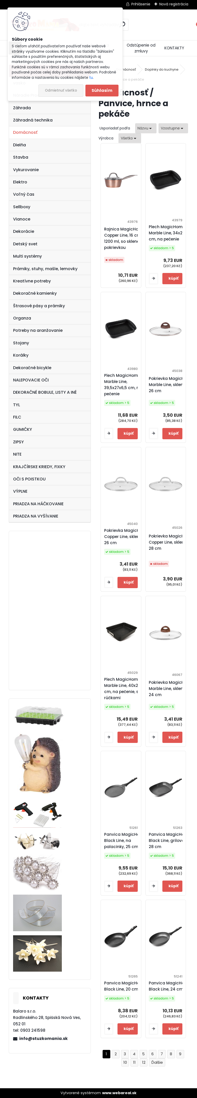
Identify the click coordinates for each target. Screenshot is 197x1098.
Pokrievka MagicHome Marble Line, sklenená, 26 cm (171, 384)
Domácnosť (25, 132)
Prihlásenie (140, 4)
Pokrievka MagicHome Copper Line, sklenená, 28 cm (171, 542)
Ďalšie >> (157, 1062)
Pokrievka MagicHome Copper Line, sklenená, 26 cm (126, 536)
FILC (17, 417)
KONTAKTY (174, 48)
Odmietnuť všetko (61, 90)
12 (143, 1062)
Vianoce (21, 219)
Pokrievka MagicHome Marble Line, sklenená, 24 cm (171, 688)
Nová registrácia (173, 4)
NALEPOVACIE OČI (31, 380)
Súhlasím (102, 90)
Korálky (20, 355)
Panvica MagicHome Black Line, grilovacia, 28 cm (170, 840)
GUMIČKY (22, 429)
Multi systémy (27, 256)
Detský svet (25, 244)
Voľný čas (23, 194)
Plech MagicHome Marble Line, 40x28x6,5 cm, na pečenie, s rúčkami (126, 688)
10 (125, 1062)
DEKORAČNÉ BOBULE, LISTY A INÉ (45, 392)
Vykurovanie (26, 170)
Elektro (20, 182)
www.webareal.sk (119, 1092)
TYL (16, 405)
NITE (17, 454)
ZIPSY (18, 442)
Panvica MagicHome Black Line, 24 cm (170, 986)
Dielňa (19, 145)
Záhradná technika (33, 120)
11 (134, 1062)
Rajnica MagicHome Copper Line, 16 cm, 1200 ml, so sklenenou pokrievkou (125, 238)
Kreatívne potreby (32, 281)
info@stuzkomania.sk (43, 1038)
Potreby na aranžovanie (38, 330)
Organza (22, 318)
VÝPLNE (20, 491)
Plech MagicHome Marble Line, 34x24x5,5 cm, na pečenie (171, 233)
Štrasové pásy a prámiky (39, 306)
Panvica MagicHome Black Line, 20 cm (125, 986)
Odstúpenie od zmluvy (141, 48)
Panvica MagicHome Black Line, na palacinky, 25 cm (125, 840)
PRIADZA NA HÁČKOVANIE (38, 504)
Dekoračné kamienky (35, 293)
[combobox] (145, 128)
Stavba (20, 157)
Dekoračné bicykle (32, 368)
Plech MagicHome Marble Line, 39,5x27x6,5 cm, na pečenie (123, 385)
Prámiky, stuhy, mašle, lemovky (45, 269)
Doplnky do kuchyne (162, 69)
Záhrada (22, 108)
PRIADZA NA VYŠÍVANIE (35, 516)
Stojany (21, 343)
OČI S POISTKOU (29, 479)
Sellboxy (21, 207)
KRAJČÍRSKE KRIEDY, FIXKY (39, 467)
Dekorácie (23, 231)
